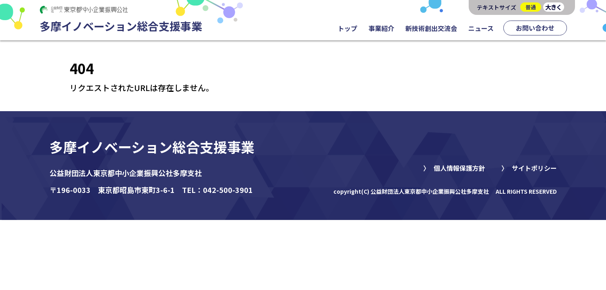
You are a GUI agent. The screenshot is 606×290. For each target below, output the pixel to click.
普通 (530, 7)
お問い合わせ (535, 28)
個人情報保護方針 (459, 168)
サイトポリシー (534, 168)
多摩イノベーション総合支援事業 (152, 147)
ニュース (481, 28)
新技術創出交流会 (431, 28)
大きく (553, 7)
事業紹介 (381, 28)
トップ (347, 28)
